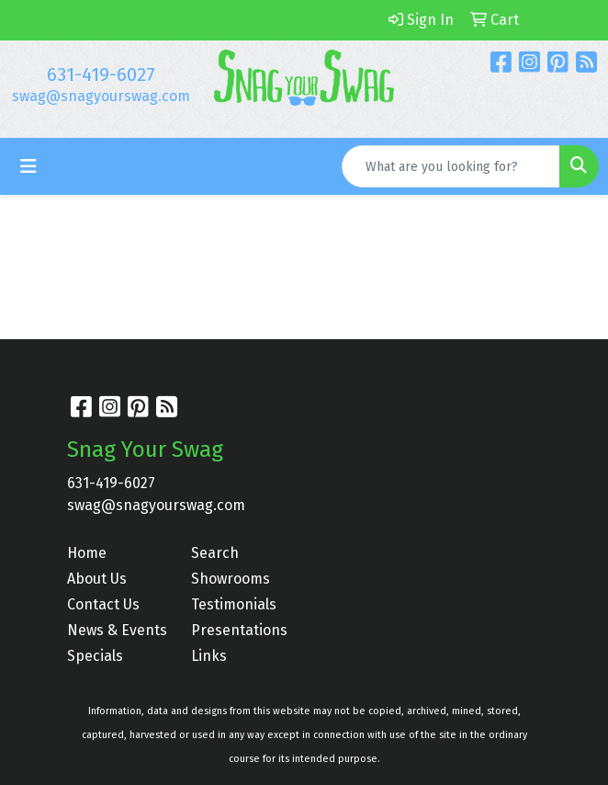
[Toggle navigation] (28, 166)
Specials (95, 656)
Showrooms (230, 578)
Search (215, 553)
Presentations (239, 630)
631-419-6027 (101, 74)
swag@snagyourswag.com (101, 96)
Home (87, 553)
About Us (97, 578)
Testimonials (233, 604)
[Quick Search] (451, 166)
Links (209, 656)
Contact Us (103, 604)
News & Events (117, 630)
